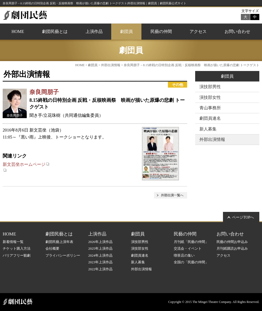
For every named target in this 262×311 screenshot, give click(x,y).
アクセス (198, 31)
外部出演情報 (110, 65)
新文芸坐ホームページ (26, 164)
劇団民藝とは (55, 31)
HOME (17, 31)
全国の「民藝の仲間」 (191, 262)
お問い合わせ (237, 31)
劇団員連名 (210, 118)
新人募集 (208, 129)
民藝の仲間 (161, 31)
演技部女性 (210, 97)
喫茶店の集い (184, 255)
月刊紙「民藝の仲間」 (191, 242)
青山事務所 (210, 108)
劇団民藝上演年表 (59, 242)
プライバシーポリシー (62, 255)
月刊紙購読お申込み (232, 248)
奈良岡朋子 (44, 92)
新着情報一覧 (13, 242)
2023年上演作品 (100, 262)
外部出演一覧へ (172, 195)
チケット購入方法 (16, 248)
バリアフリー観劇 (16, 255)
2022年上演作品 (100, 269)
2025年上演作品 (100, 248)
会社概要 (52, 248)
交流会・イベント (188, 248)
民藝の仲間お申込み (232, 242)
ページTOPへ (243, 217)
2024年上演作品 (100, 255)
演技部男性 (210, 86)
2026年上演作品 (100, 242)
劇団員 (126, 31)
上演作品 (94, 31)
